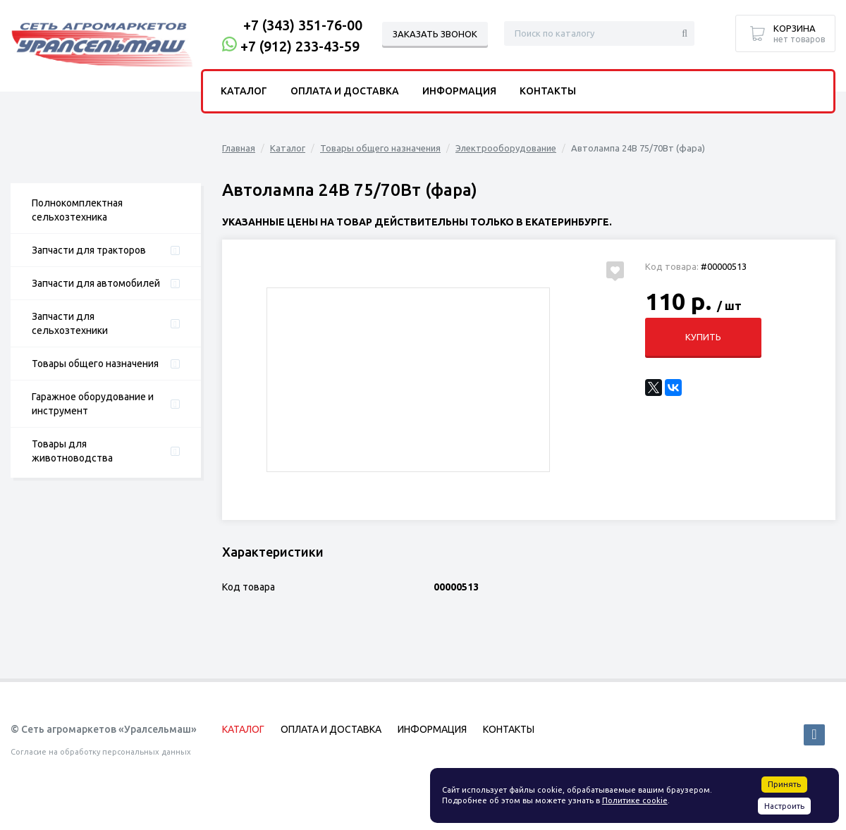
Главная (238, 148)
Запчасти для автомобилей (96, 283)
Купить (703, 337)
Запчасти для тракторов (89, 250)
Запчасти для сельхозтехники (70, 323)
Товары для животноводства (72, 451)
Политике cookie (635, 800)
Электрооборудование (505, 148)
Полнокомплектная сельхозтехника (77, 210)
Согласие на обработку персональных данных (101, 752)
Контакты (548, 91)
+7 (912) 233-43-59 (300, 46)
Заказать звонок (435, 34)
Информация (459, 91)
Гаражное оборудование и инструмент (93, 403)
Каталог (287, 148)
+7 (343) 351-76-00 (302, 25)
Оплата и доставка (344, 91)
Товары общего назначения (95, 363)
